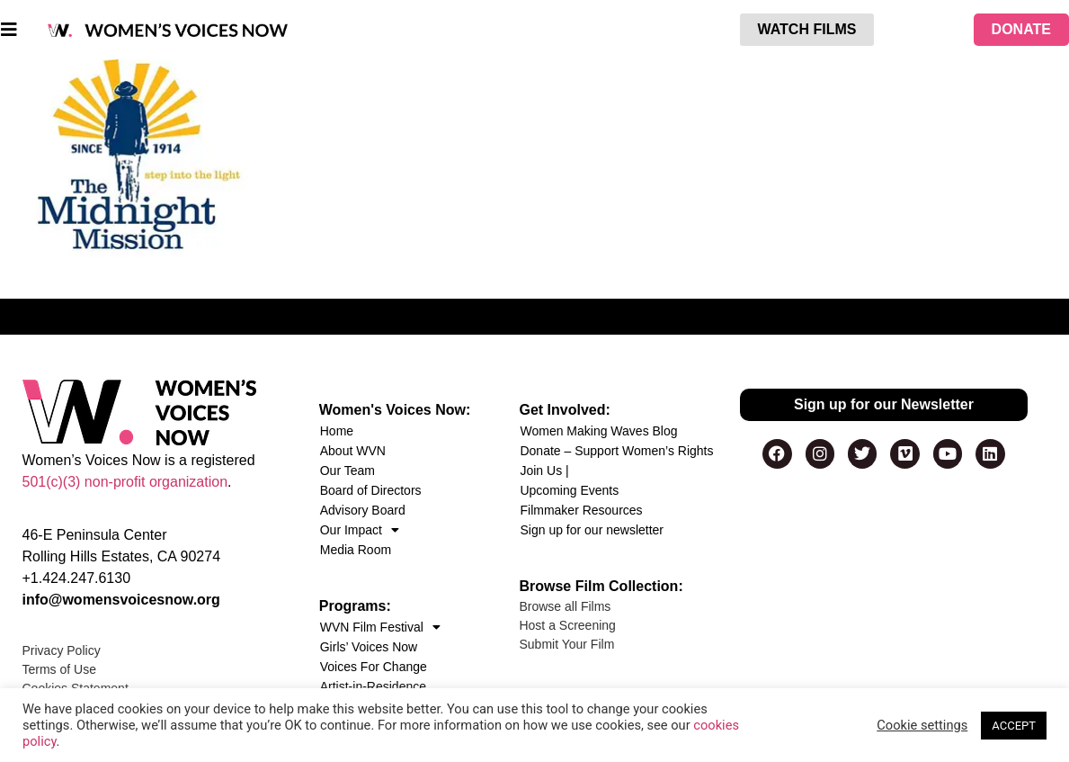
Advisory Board (362, 510)
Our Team (347, 470)
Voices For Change (373, 666)
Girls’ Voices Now (368, 647)
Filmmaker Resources (581, 510)
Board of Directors (371, 490)
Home (336, 431)
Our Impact (359, 530)
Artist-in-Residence (373, 686)
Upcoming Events (569, 490)
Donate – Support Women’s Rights (616, 451)
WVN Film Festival (380, 627)
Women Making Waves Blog (598, 431)
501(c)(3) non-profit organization (125, 481)
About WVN (353, 451)
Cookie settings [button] (922, 725)
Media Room (355, 549)
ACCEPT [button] (1014, 725)
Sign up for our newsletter (592, 530)
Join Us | (544, 470)
